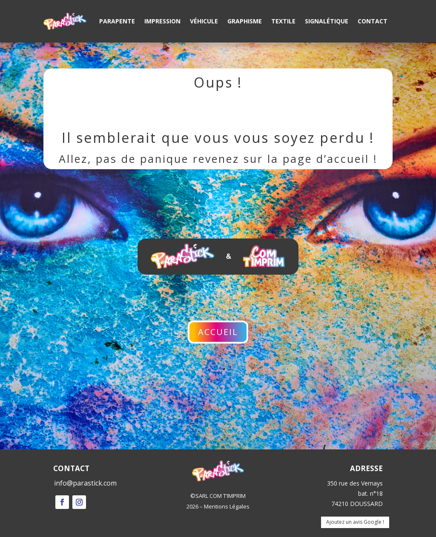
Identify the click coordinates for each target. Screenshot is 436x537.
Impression (162, 21)
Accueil (218, 332)
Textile (283, 21)
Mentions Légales (227, 506)
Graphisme (244, 21)
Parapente (117, 21)
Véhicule (204, 21)
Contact (372, 21)
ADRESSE (366, 468)
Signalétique (326, 21)
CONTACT (71, 468)
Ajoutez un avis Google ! (355, 522)
